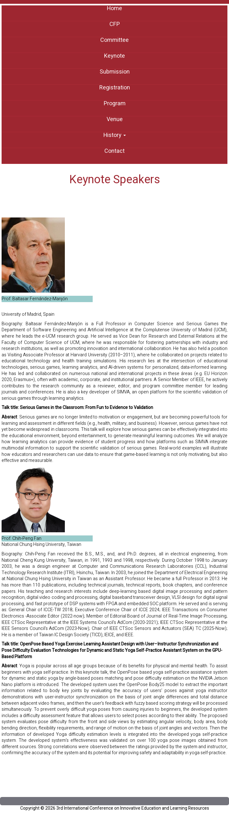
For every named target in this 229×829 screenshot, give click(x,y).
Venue (115, 119)
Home (114, 8)
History (114, 135)
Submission (115, 72)
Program (115, 103)
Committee (114, 40)
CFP (114, 24)
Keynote (114, 56)
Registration (114, 88)
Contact (114, 151)
